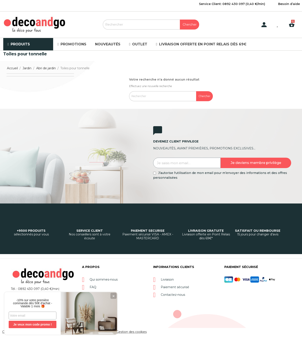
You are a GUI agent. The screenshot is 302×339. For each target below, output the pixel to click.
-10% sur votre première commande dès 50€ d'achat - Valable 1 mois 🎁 (32, 303)
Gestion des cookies (131, 332)
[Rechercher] (151, 25)
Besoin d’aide (289, 4)
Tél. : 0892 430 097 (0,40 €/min (35, 289)
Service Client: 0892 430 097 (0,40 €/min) (232, 4)
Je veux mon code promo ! (32, 324)
